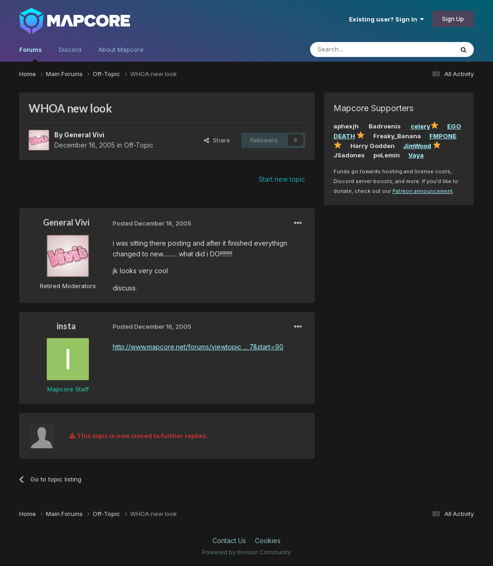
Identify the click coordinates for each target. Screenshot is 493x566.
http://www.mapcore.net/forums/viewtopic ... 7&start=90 (198, 347)
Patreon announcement (422, 191)
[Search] (358, 49)
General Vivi (84, 135)
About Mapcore (121, 49)
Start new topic (282, 179)
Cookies (268, 541)
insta (66, 326)
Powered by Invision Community (246, 552)
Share (217, 140)
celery (420, 126)
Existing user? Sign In (386, 19)
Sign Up (453, 18)
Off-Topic (138, 145)
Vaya (416, 155)
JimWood (417, 145)
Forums (30, 54)
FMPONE (443, 136)
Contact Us (229, 541)
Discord (70, 49)
